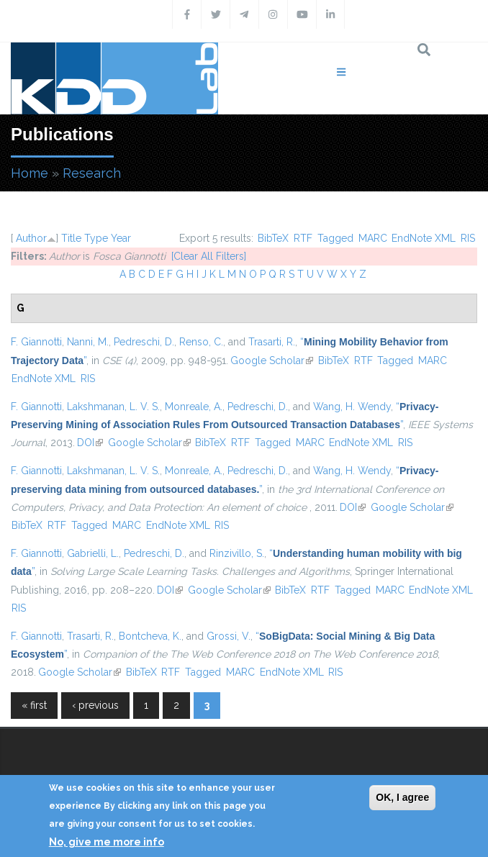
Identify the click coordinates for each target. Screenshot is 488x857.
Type (96, 238)
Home (29, 173)
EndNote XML (424, 238)
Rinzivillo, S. (236, 553)
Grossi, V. (228, 636)
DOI (90, 442)
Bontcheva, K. (150, 636)
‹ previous (95, 705)
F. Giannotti (36, 342)
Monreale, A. (193, 406)
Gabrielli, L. (93, 553)
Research (92, 173)
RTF (303, 238)
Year (121, 238)
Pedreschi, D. (144, 342)
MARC (372, 238)
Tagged (335, 238)
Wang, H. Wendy (352, 406)
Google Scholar (271, 360)
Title (71, 238)
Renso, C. (201, 342)
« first (34, 705)
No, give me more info (106, 842)
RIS (468, 238)
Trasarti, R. (271, 342)
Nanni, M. (88, 342)
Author (31, 238)
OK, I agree (402, 797)
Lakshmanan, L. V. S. (113, 406)
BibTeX (273, 238)
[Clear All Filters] (208, 256)
